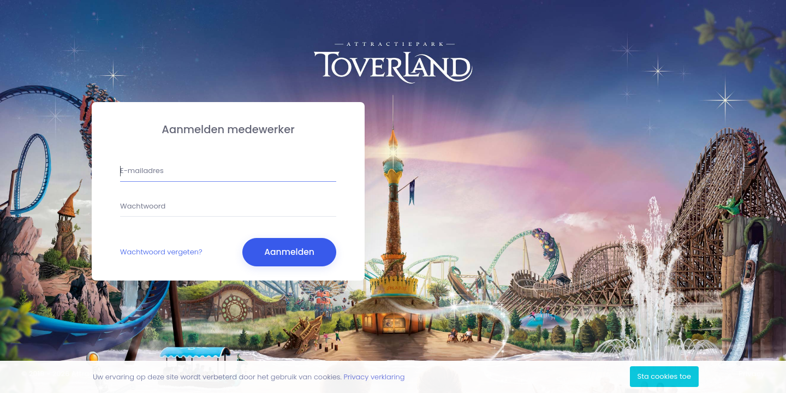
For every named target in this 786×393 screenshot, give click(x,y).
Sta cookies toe (664, 376)
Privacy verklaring (373, 377)
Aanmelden (289, 252)
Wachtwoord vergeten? (161, 252)
